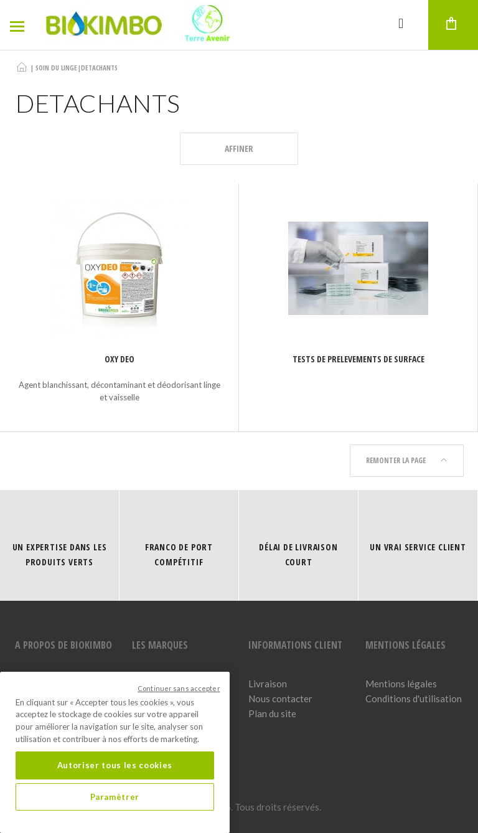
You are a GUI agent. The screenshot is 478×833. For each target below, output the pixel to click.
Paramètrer (115, 797)
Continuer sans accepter (179, 688)
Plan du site (272, 713)
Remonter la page (407, 460)
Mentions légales (401, 683)
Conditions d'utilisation (413, 698)
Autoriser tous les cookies (114, 765)
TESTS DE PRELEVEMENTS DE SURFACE (358, 359)
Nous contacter (280, 698)
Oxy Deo (119, 359)
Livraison (267, 683)
